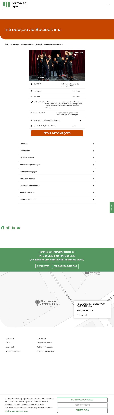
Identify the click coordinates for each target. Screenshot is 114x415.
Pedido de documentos (65, 266)
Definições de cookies (82, 400)
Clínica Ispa (10, 338)
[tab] (57, 120)
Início (6, 44)
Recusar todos (82, 405)
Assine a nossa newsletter (46, 351)
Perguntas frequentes (44, 343)
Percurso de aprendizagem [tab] (57, 164)
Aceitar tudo (82, 410)
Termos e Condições (13, 351)
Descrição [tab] (57, 144)
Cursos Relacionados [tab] (57, 199)
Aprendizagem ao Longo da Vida (21, 44)
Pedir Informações (57, 133)
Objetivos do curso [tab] (57, 158)
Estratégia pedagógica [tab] (57, 172)
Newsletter (43, 266)
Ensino (8, 343)
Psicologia (38, 44)
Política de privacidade (16, 411)
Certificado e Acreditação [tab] (57, 185)
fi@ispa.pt (82, 315)
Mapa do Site (41, 338)
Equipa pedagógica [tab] (57, 178)
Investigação (10, 347)
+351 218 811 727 (85, 311)
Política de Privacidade (45, 347)
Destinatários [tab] (57, 151)
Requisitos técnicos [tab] (57, 192)
